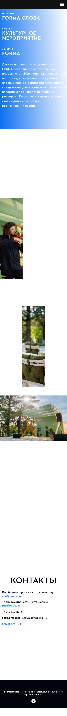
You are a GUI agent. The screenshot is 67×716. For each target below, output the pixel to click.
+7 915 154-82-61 (13, 612)
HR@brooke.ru (11, 605)
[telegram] (33, 702)
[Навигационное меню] (62, 4)
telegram (8, 624)
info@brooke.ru (12, 596)
